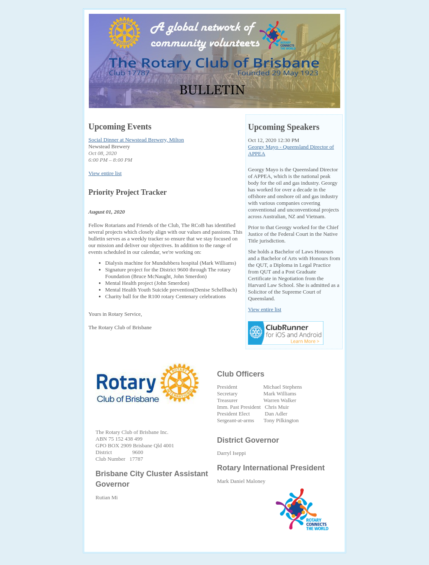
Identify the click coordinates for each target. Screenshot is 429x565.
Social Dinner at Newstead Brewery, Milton (136, 140)
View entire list (104, 173)
